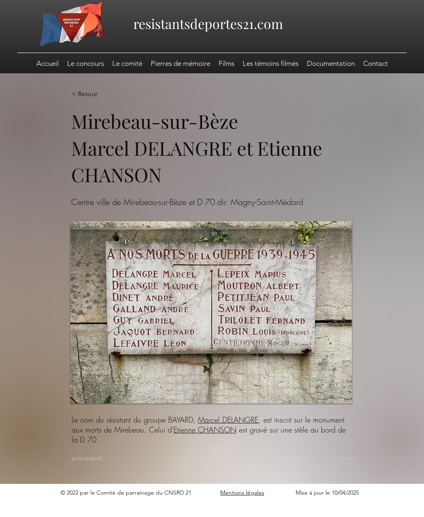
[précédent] (99, 458)
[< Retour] (99, 94)
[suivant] (332, 458)
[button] (331, 63)
